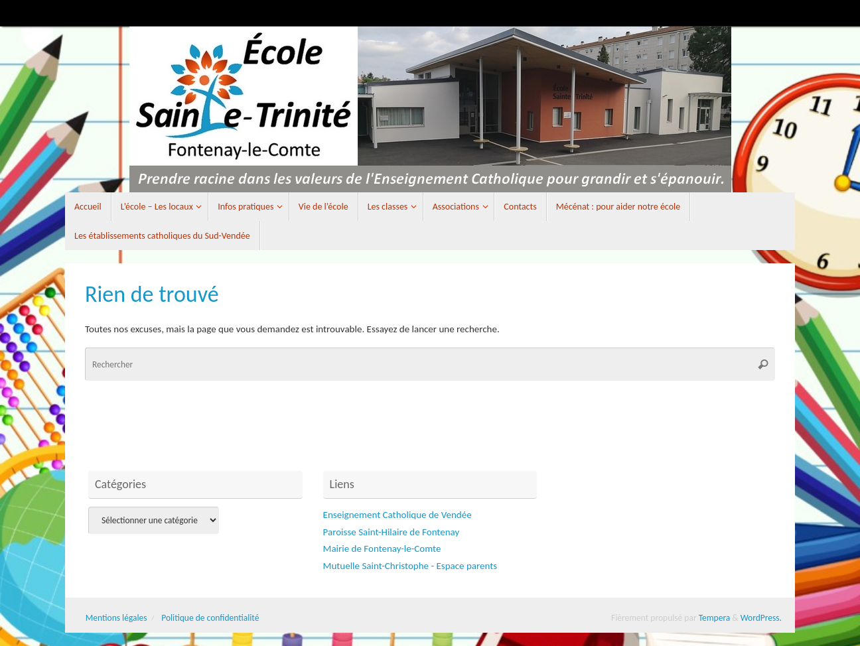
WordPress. (761, 617)
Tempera (715, 617)
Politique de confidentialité (210, 617)
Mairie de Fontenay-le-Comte (382, 548)
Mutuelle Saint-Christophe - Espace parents (410, 566)
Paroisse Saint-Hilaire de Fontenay (391, 532)
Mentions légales (116, 617)
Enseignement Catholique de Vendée (397, 515)
